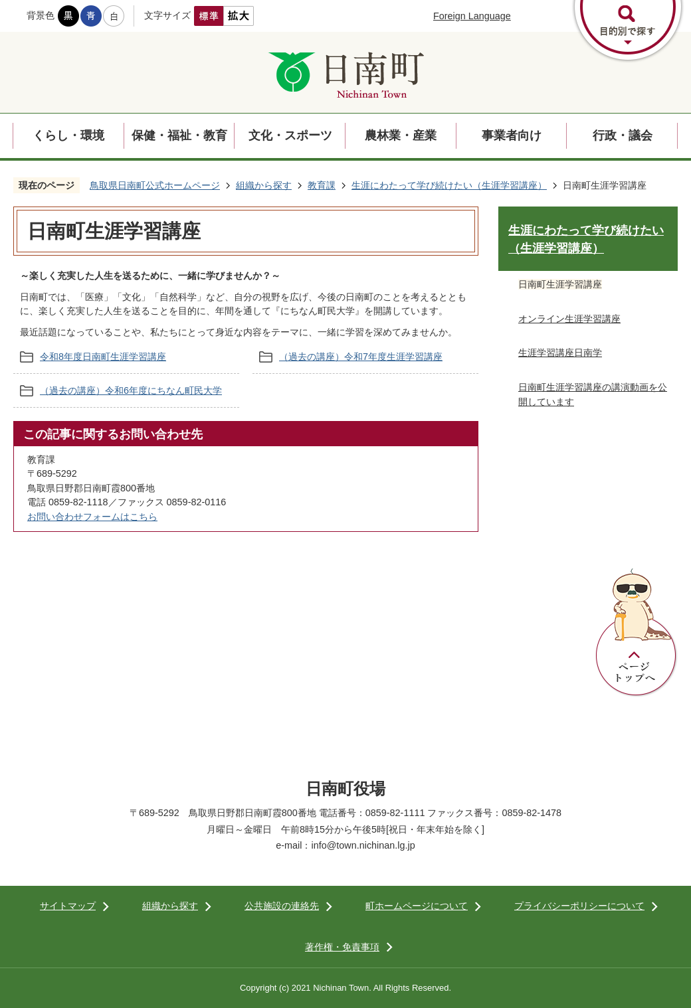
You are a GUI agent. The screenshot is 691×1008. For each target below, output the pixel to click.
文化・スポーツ (290, 135)
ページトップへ (636, 632)
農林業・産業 (401, 135)
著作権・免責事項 (342, 947)
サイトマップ (68, 905)
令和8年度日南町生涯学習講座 (103, 356)
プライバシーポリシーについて (579, 905)
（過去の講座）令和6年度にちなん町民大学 (131, 390)
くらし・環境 (68, 135)
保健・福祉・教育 (179, 135)
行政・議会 (622, 135)
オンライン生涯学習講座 (569, 318)
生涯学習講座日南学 (560, 352)
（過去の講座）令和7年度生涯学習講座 (361, 356)
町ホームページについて (416, 905)
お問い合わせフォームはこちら (92, 516)
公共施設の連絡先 (282, 905)
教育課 (322, 185)
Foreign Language (472, 16)
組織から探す (264, 185)
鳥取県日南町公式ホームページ (155, 185)
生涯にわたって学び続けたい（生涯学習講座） (449, 185)
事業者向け (512, 135)
